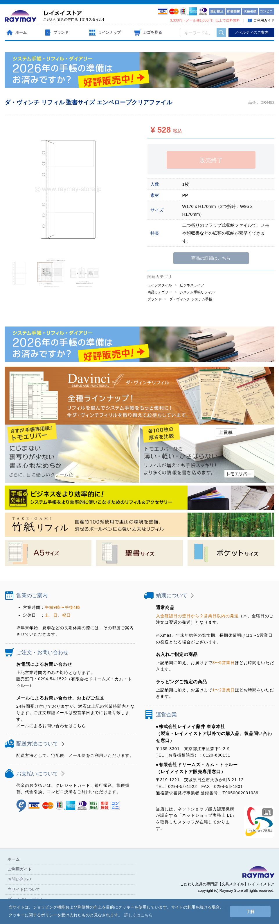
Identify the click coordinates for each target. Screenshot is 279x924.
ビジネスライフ (192, 285)
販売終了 (211, 160)
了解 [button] (250, 911)
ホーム (14, 859)
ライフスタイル (159, 285)
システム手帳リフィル (197, 292)
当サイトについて (24, 889)
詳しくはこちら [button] (138, 915)
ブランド (154, 299)
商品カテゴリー (159, 292)
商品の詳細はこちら (211, 258)
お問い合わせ (20, 879)
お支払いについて (37, 774)
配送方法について (37, 744)
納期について (171, 595)
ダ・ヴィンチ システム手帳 (190, 299)
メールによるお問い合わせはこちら (51, 725)
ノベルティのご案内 (252, 32)
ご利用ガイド (20, 869)
